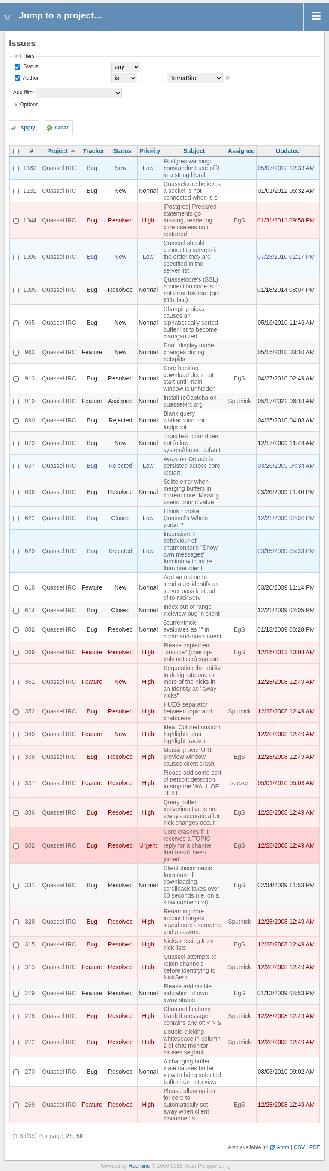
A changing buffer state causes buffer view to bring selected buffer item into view (192, 1071)
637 (30, 465)
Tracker (94, 150)
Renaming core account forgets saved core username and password (192, 921)
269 (30, 1104)
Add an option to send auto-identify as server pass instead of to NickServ (190, 587)
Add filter (23, 93)
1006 (29, 256)
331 (30, 885)
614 (30, 610)
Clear (62, 128)
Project (57, 150)
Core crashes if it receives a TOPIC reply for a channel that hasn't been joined (187, 845)
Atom (283, 1147)
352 (30, 711)
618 (30, 587)
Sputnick (239, 401)
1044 (29, 220)
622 (30, 518)
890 (30, 420)
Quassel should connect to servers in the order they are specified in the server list (190, 257)
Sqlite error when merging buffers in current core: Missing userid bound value (191, 492)
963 (30, 352)
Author (30, 78)
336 (30, 812)
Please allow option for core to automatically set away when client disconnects (189, 1104)
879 (30, 443)
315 (30, 944)
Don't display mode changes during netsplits (188, 352)
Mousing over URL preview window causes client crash (188, 756)
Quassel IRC (59, 168)
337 (30, 782)
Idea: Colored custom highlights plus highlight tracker (191, 734)
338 (30, 756)
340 (30, 734)
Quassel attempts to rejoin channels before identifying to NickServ (190, 967)
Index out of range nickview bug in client (191, 610)
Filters (27, 56)
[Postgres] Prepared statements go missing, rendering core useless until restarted (190, 220)
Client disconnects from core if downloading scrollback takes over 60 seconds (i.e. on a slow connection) (191, 885)
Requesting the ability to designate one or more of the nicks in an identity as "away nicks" (192, 682)
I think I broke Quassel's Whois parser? (185, 518)
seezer (239, 782)
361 (30, 681)
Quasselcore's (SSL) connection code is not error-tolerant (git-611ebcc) (191, 289)
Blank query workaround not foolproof (184, 420)
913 (30, 378)
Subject (194, 150)
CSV (299, 1147)
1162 (29, 168)
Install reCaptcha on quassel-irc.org (190, 401)
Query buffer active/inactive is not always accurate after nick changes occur (191, 812)
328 (30, 921)
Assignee (241, 150)
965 (30, 322)
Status (29, 66)
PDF (314, 1147)
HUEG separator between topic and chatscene (187, 711)
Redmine (139, 1166)
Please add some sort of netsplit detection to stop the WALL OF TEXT (192, 783)
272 (30, 1042)
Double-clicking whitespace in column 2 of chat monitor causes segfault (192, 1042)
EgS (239, 220)
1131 (29, 190)
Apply (27, 128)
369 (30, 652)
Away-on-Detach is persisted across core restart (191, 465)
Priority (149, 150)
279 (30, 993)
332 (30, 845)
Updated (288, 150)
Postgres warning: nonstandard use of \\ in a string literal (191, 168)
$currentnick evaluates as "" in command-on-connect (192, 629)
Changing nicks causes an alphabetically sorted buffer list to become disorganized (190, 322)
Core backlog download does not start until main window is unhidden (189, 378)
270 (30, 1071)
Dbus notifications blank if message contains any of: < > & (192, 1016)
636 (30, 491)
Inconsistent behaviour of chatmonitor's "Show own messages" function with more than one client (190, 551)
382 (30, 629)
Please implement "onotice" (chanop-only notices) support (190, 652)
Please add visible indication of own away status (187, 993)
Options (29, 105)
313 (30, 967)
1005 (29, 289)
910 (30, 401)
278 (30, 1015)
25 (69, 1135)
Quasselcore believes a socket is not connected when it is (192, 190)
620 (30, 551)
